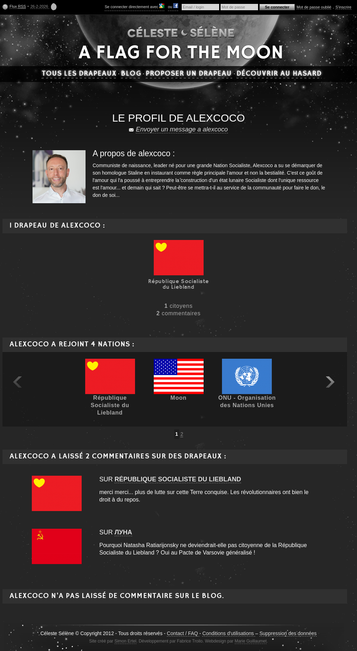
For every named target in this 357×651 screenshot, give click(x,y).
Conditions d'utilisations (228, 633)
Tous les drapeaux (79, 73)
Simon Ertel (125, 641)
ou (173, 6)
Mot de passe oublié (314, 7)
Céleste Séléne (181, 31)
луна (123, 532)
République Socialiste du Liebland (178, 479)
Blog (131, 73)
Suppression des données (288, 633)
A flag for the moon (180, 53)
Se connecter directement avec (134, 6)
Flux (18, 6)
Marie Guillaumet (251, 641)
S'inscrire (343, 7)
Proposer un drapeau (189, 73)
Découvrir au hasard (279, 73)
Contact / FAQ (183, 633)
